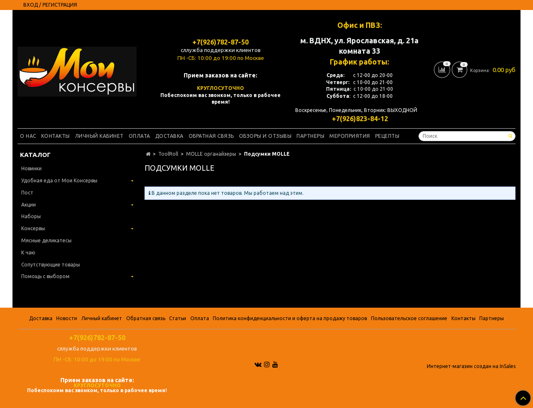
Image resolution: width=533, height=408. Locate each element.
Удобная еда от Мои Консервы (59, 180)
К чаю (28, 252)
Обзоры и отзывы (265, 136)
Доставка (169, 136)
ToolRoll (168, 154)
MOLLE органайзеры (211, 154)
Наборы (31, 216)
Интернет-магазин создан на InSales (471, 366)
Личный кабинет (99, 136)
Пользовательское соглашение (409, 318)
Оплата (139, 136)
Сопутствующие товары (50, 264)
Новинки (31, 168)
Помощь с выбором (45, 276)
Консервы (33, 228)
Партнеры (310, 136)
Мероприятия (349, 136)
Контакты (55, 136)
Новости (66, 318)
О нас (28, 136)
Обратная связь (211, 136)
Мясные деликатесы (46, 240)
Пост (27, 192)
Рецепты (387, 136)
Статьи (177, 318)
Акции (28, 204)
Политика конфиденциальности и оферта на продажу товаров (290, 318)
